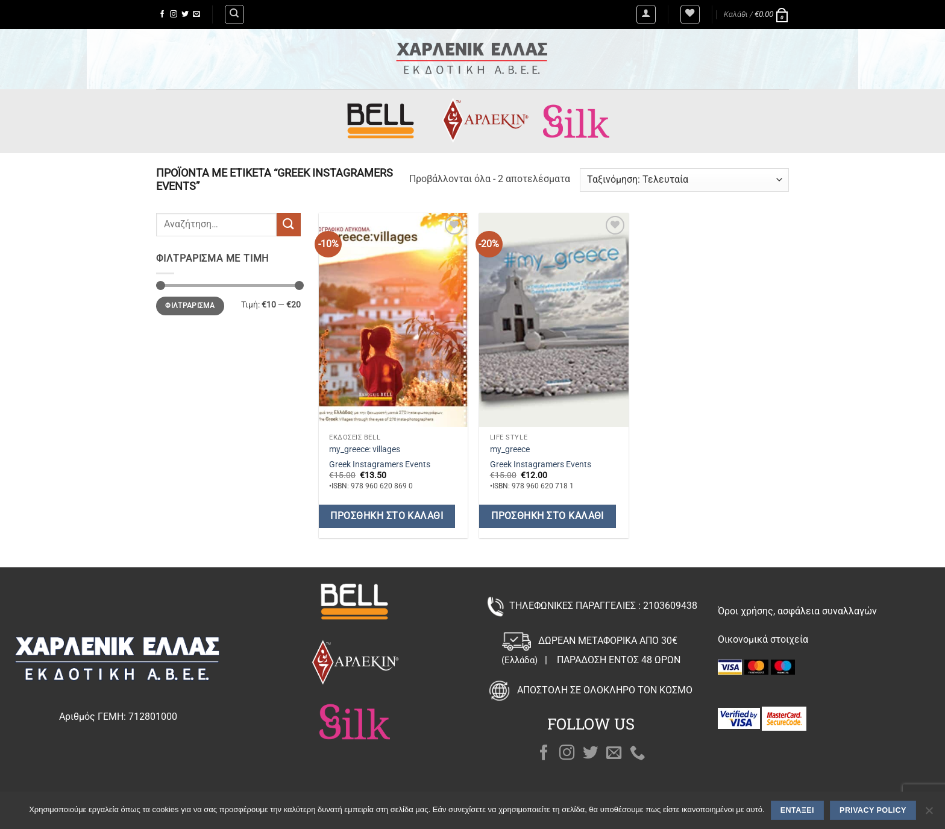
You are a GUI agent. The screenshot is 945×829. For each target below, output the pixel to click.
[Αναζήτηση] (234, 14)
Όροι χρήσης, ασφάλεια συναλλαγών (797, 611)
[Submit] (289, 224)
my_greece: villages (364, 449)
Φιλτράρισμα (190, 305)
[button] (646, 14)
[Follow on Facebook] (162, 14)
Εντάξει (797, 810)
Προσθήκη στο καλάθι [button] (386, 516)
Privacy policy (873, 810)
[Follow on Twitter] (185, 14)
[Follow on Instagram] (173, 14)
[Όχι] (928, 814)
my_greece (510, 449)
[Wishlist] (690, 14)
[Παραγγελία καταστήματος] (684, 180)
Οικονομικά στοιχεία (763, 639)
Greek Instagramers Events (379, 464)
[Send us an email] (196, 14)
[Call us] (637, 753)
